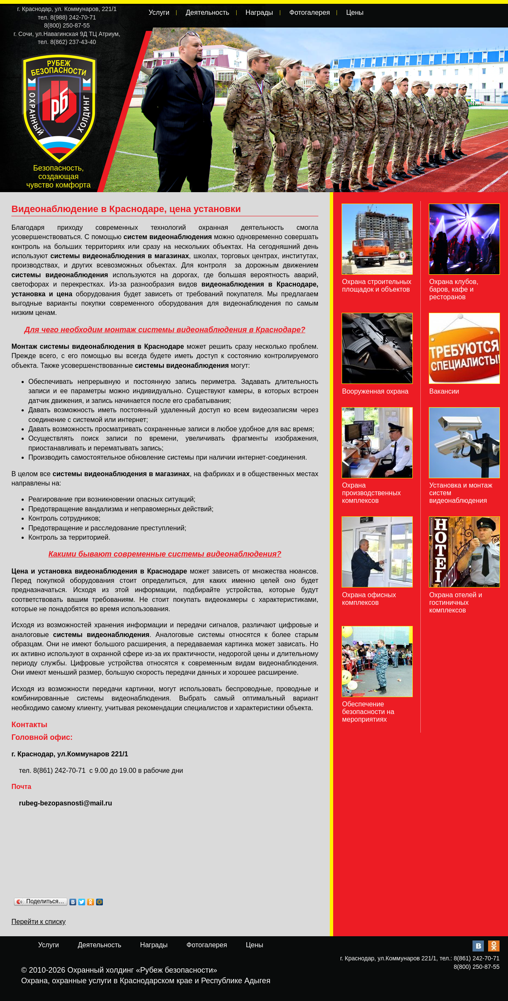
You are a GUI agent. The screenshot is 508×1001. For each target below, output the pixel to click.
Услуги (159, 12)
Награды (259, 12)
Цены (355, 12)
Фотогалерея (309, 12)
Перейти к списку (38, 921)
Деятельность (207, 12)
